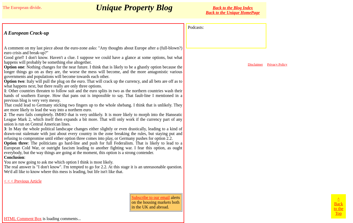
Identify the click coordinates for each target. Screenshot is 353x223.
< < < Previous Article (23, 181)
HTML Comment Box (23, 218)
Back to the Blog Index (233, 8)
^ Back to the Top (338, 206)
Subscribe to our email (151, 197)
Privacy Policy (277, 64)
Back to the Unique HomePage (233, 12)
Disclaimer (255, 64)
